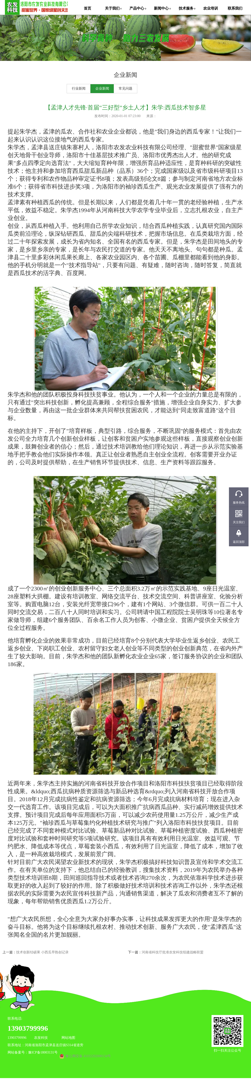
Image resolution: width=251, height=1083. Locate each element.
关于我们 (112, 8)
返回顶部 (239, 542)
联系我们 (235, 8)
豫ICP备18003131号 (43, 1052)
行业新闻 (79, 88)
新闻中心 (161, 8)
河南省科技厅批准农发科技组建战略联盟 (172, 952)
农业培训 (210, 8)
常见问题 (125, 88)
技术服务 (186, 8)
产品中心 (136, 8)
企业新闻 (102, 88)
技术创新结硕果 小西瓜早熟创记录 (42, 952)
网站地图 (68, 1038)
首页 (87, 8)
